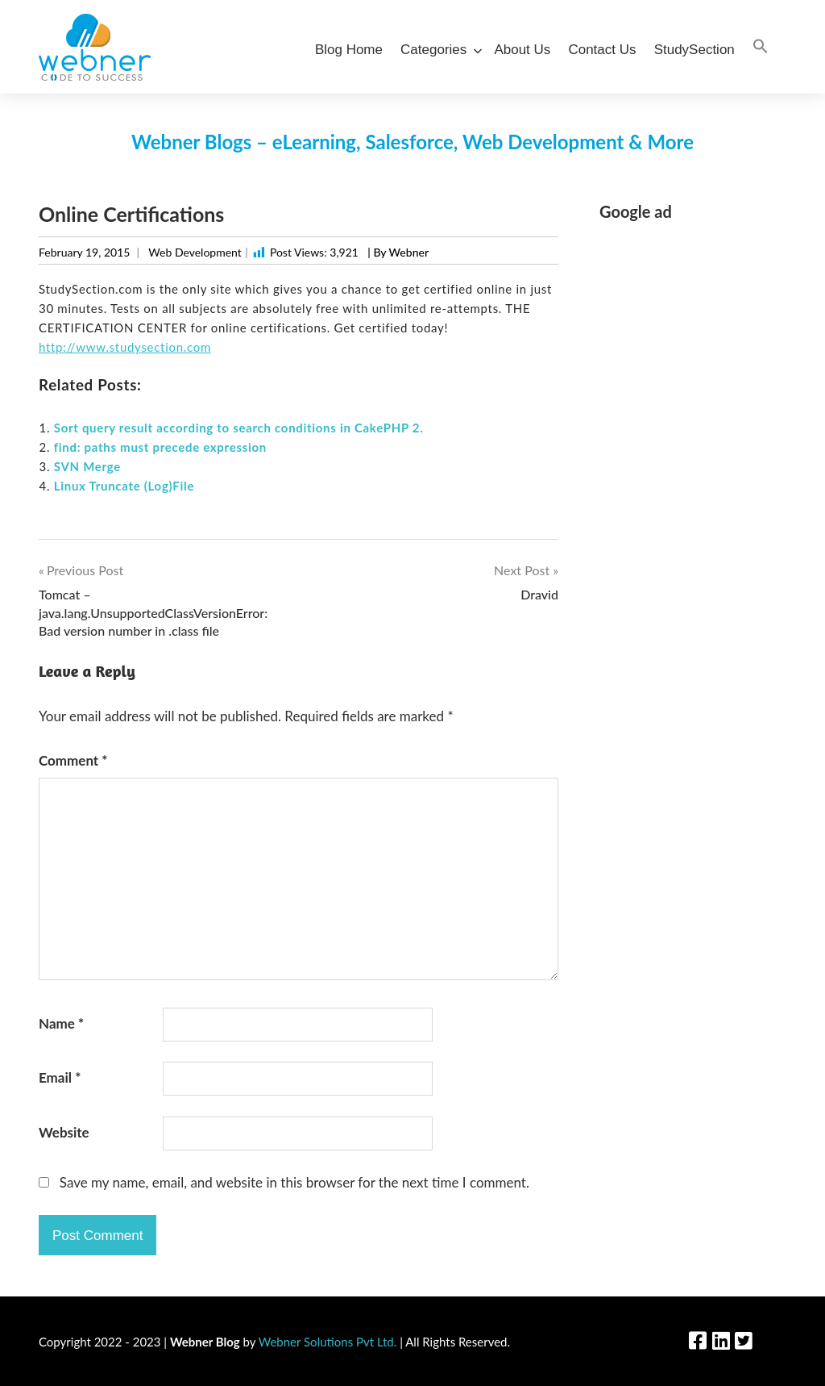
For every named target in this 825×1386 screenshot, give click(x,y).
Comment (73, 760)
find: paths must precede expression (160, 447)
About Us (522, 49)
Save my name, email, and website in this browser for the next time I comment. (294, 1182)
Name (61, 1023)
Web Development (194, 252)
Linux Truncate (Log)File (124, 485)
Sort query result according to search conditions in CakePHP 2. (239, 427)
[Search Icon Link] (760, 47)
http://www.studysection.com (125, 347)
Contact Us (602, 49)
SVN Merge (87, 466)
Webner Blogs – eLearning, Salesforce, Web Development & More (412, 141)
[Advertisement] (692, 478)
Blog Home (349, 49)
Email (60, 1077)
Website (64, 1132)
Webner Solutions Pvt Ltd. (328, 1341)
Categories (438, 49)
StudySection (694, 49)
